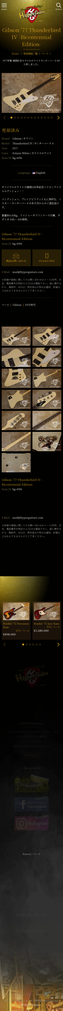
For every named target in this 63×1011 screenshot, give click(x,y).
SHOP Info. (31, 755)
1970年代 (30, 305)
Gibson (22, 138)
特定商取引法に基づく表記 (31, 915)
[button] (11, 118)
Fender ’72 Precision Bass (16, 625)
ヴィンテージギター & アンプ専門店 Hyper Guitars (31, 1000)
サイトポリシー (31, 910)
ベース (5, 305)
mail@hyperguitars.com (27, 272)
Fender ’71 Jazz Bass (46, 623)
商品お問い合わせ (16, 261)
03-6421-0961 (47, 261)
